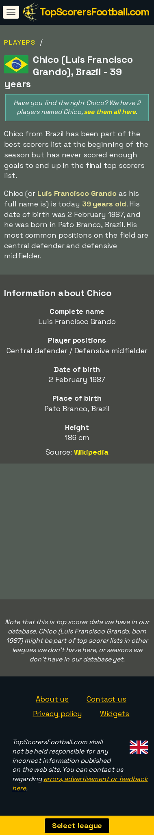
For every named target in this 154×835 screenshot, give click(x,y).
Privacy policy (57, 713)
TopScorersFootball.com (94, 12)
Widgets (114, 713)
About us (52, 699)
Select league (77, 825)
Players (20, 42)
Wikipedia (91, 452)
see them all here (109, 111)
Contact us (106, 699)
